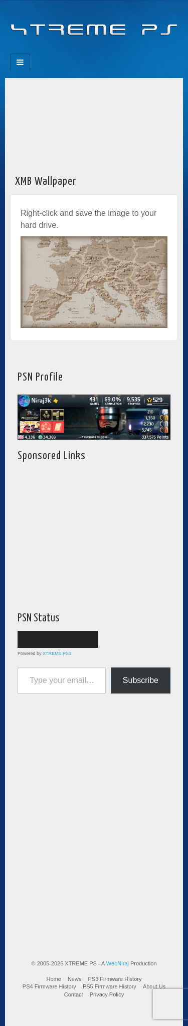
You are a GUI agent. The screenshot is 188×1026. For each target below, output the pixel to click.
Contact (73, 994)
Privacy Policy (107, 994)
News (75, 979)
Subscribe (140, 680)
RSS (128, 51)
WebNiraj (117, 963)
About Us (154, 986)
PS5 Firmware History (109, 986)
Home (54, 979)
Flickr (87, 51)
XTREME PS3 (57, 653)
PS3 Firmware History (115, 979)
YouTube (114, 51)
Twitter (101, 51)
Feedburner (74, 51)
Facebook (60, 51)
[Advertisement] (94, 123)
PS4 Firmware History (49, 986)
